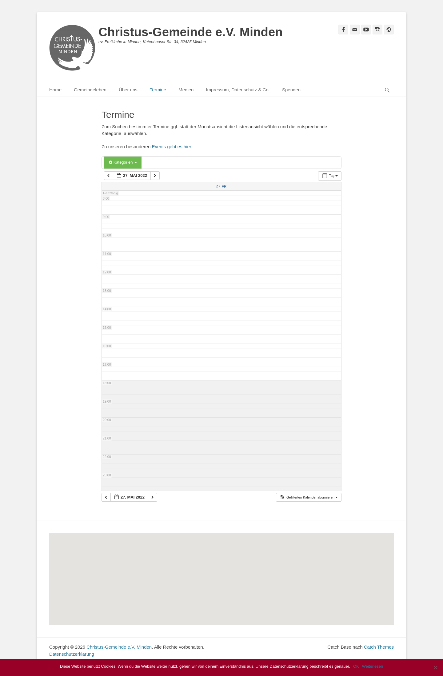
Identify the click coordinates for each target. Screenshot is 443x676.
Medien (186, 89)
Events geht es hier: (172, 146)
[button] (308, 497)
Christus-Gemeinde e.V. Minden (190, 32)
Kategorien (123, 162)
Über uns (128, 89)
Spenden (291, 89)
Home (55, 89)
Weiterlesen (372, 666)
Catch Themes (379, 647)
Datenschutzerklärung (71, 654)
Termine (158, 89)
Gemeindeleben (90, 89)
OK (356, 666)
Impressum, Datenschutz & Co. (238, 89)
